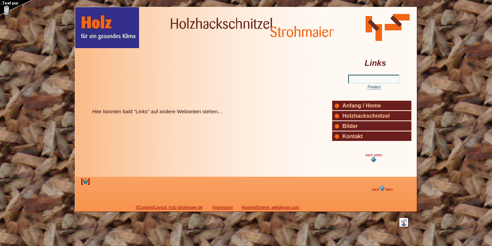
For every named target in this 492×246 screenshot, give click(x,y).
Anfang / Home (361, 105)
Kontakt (352, 136)
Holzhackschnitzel (366, 116)
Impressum (223, 207)
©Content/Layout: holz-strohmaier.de (169, 207)
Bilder (350, 126)
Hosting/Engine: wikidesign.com (270, 207)
